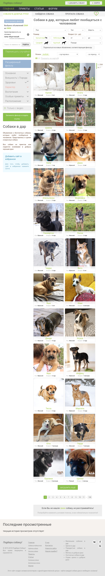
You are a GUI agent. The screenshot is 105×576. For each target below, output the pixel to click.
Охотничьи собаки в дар (75, 555)
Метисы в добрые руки (74, 553)
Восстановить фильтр (14, 21)
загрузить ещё (67, 487)
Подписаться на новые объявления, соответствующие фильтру (67, 47)
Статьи (39, 9)
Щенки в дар (70, 546)
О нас (47, 542)
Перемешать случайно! (18, 53)
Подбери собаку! (9, 2)
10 (80, 497)
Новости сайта (51, 548)
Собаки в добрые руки (16, 14)
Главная (8, 9)
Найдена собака (44, 14)
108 (89, 497)
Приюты (24, 9)
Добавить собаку (76, 3)
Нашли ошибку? (51, 551)
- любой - (45, 54)
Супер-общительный (14, 34)
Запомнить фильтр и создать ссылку (17, 117)
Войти (96, 3)
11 (84, 497)
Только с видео (15, 108)
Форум (52, 9)
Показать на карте (49, 58)
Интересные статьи (34, 563)
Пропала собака (74, 14)
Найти (26, 44)
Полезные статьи (33, 560)
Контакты (49, 545)
